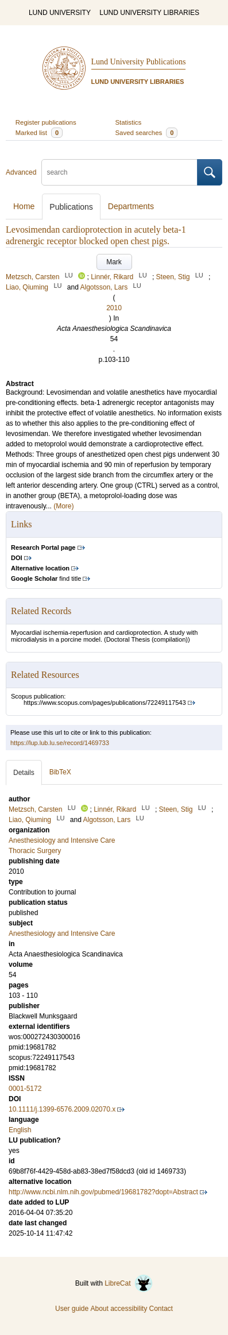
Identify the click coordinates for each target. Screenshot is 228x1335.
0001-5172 (25, 1089)
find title (46, 578)
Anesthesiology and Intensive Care (62, 933)
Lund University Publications (138, 61)
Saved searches (146, 133)
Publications (71, 206)
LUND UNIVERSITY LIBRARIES (149, 13)
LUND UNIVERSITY (60, 13)
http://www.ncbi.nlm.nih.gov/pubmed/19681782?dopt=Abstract (103, 1192)
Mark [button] (114, 262)
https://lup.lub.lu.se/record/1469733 (59, 742)
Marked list (39, 133)
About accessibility (118, 1309)
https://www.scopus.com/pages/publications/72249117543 (105, 702)
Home (23, 206)
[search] (119, 172)
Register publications (46, 122)
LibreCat (129, 1283)
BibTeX (60, 772)
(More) (63, 506)
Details (23, 773)
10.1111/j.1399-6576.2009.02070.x (62, 1109)
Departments (131, 206)
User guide (71, 1309)
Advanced (21, 172)
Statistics (128, 122)
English (20, 1130)
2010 (114, 308)
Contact (161, 1309)
